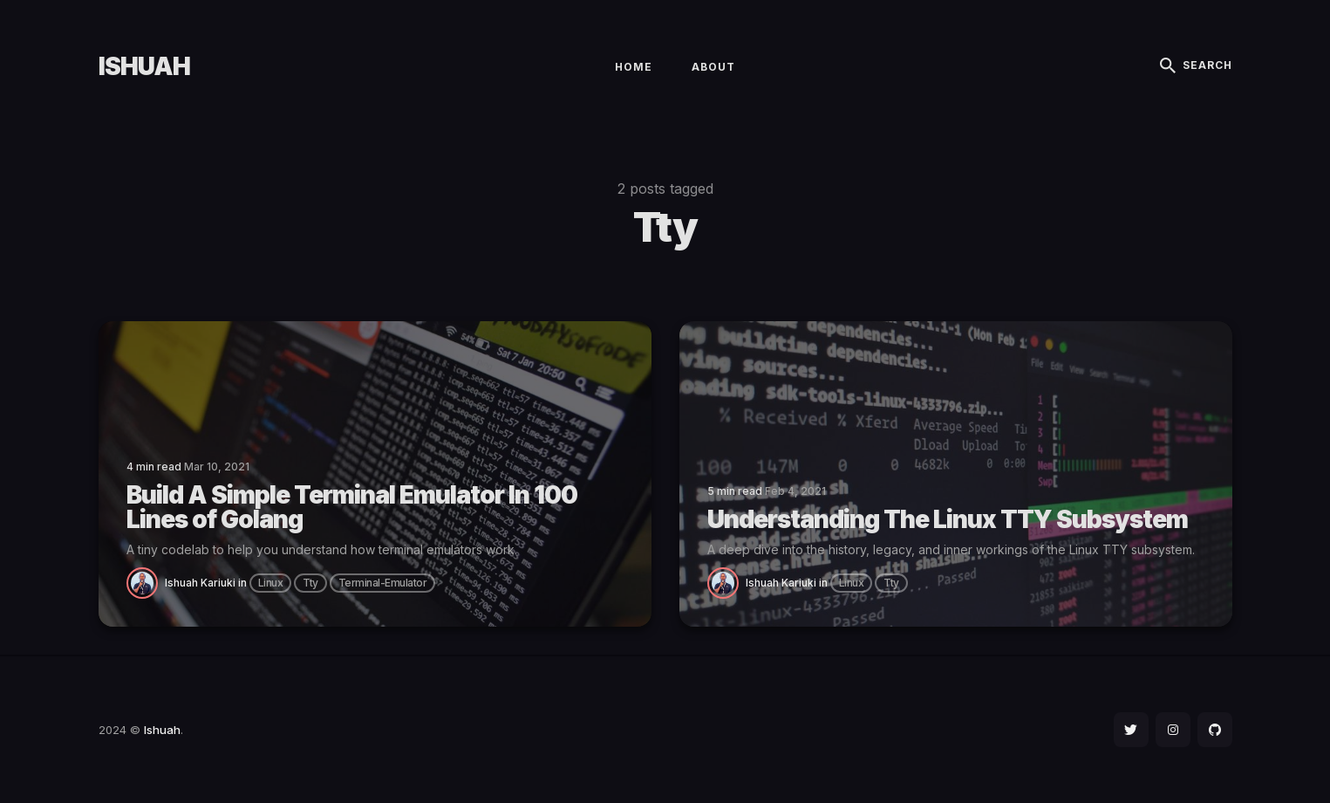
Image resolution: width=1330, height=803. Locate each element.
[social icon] (1131, 729)
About (713, 66)
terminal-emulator (382, 582)
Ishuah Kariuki (200, 582)
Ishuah (144, 66)
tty (310, 582)
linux (270, 582)
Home (633, 66)
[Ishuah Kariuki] (145, 581)
